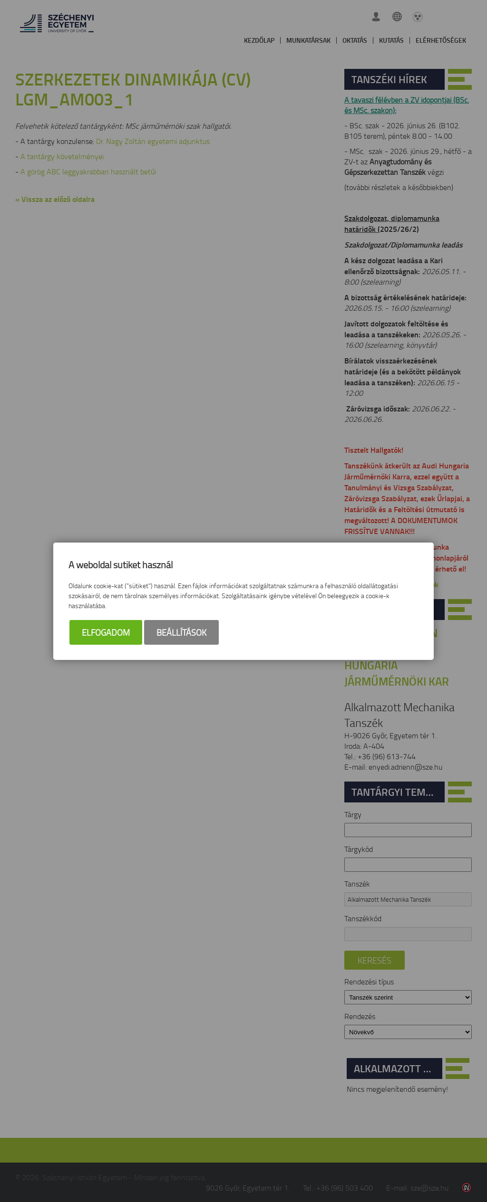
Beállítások (181, 632)
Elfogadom (106, 632)
